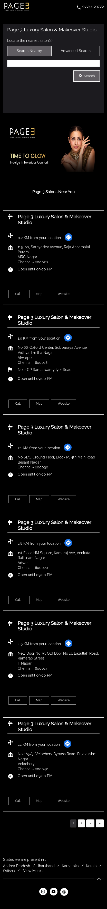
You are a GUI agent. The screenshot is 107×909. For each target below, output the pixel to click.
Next (90, 823)
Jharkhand (46, 866)
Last (100, 823)
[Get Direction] (68, 240)
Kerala (91, 866)
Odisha (9, 871)
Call (18, 294)
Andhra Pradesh (16, 866)
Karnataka (70, 866)
